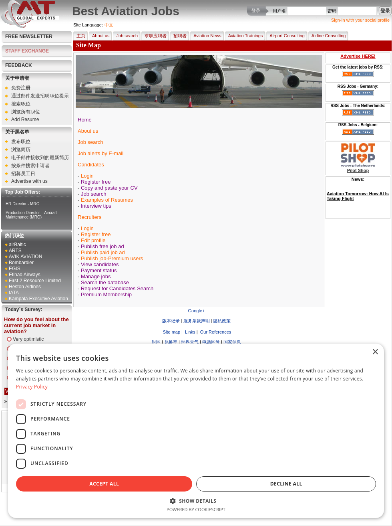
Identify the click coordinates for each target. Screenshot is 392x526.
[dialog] (196, 431)
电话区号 (211, 342)
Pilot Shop (358, 170)
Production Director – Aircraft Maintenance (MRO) (31, 214)
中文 (109, 24)
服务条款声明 (196, 320)
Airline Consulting (327, 35)
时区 (156, 342)
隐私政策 (222, 320)
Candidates (91, 165)
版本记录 (171, 320)
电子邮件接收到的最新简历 (40, 157)
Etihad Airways (24, 274)
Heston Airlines (25, 286)
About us (99, 35)
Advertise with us (29, 181)
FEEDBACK (18, 65)
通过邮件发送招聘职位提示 (40, 96)
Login (87, 176)
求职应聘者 (154, 35)
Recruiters (89, 217)
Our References (215, 332)
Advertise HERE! (357, 56)
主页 (79, 35)
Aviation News (205, 35)
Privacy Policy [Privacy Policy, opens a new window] (32, 386)
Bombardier (21, 262)
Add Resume (25, 119)
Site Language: (88, 24)
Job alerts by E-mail (100, 153)
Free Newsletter (28, 36)
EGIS (14, 268)
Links (189, 332)
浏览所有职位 (25, 112)
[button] (196, 500)
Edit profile (93, 240)
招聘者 (178, 35)
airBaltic (17, 244)
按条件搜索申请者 (30, 165)
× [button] (375, 352)
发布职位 (20, 141)
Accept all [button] (104, 483)
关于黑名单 (17, 132)
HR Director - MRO (22, 204)
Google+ (196, 310)
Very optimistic (28, 339)
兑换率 (170, 342)
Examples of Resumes (107, 200)
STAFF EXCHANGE (27, 51)
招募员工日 (23, 173)
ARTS (15, 250)
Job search (125, 35)
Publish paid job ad (103, 252)
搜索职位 (20, 104)
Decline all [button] (286, 483)
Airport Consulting (285, 35)
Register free (96, 234)
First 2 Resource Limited (35, 280)
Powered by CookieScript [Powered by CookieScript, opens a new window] (196, 509)
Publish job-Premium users (112, 258)
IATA (14, 292)
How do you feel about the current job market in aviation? (36, 325)
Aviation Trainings (244, 35)
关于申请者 (17, 78)
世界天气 (190, 342)
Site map (171, 332)
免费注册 (20, 88)
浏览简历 (20, 149)
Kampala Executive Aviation (38, 298)
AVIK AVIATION (25, 256)
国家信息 (232, 342)
